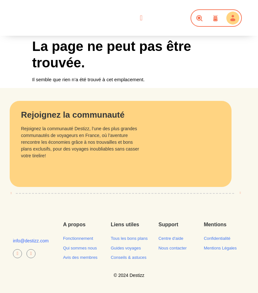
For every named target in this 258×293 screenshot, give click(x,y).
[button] (141, 18)
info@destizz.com (31, 240)
